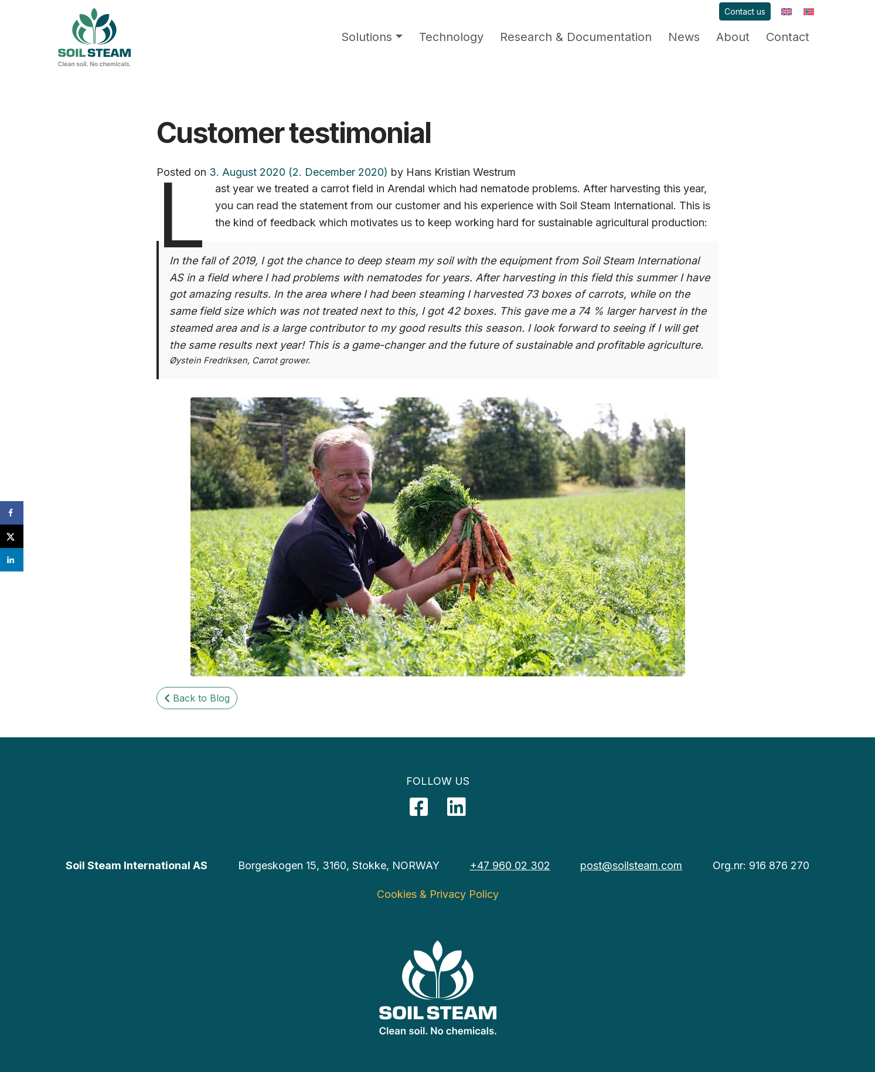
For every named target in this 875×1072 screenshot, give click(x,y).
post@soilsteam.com (631, 865)
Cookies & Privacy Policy (438, 894)
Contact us (744, 11)
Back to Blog (197, 698)
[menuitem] (786, 11)
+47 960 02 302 (510, 865)
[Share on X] (11, 536)
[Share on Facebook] (11, 513)
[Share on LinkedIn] (11, 559)
